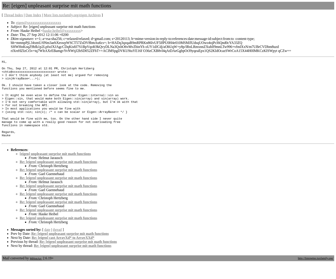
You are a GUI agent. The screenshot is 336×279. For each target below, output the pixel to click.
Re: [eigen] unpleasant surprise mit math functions (58, 178)
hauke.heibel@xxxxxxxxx (62, 31)
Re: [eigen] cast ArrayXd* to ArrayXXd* (63, 254)
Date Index (33, 15)
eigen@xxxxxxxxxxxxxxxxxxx (38, 23)
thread (57, 246)
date (47, 246)
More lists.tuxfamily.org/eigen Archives (72, 15)
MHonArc (36, 274)
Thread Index (13, 15)
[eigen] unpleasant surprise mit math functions (55, 170)
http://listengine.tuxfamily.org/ (315, 274)
